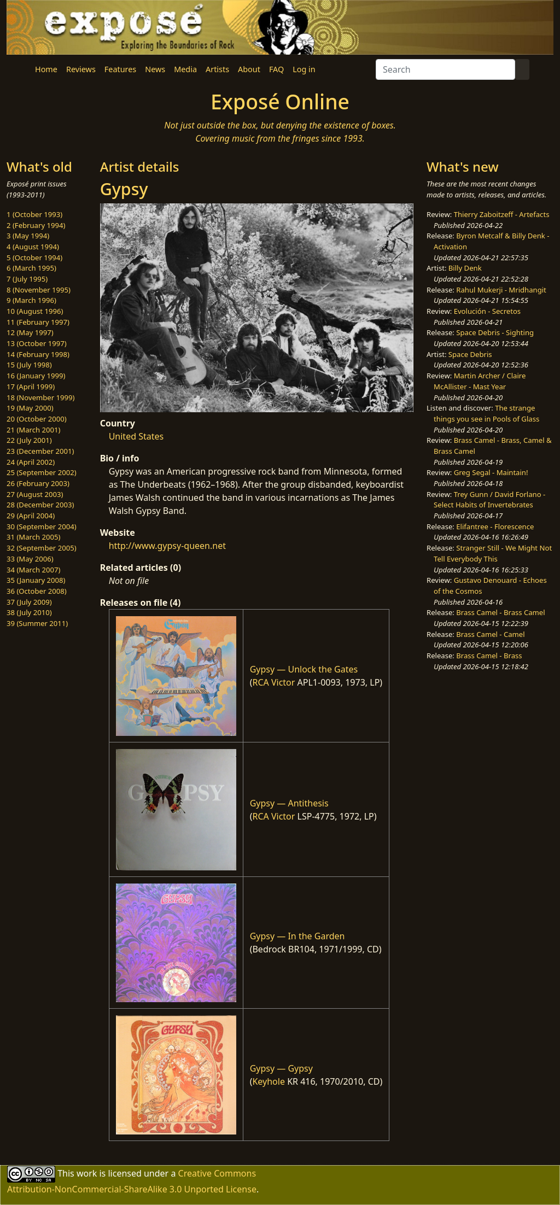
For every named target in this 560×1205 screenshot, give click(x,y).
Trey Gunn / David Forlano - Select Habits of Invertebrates (489, 499)
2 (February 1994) (36, 225)
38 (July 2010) (29, 612)
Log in (304, 69)
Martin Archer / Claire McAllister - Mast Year (480, 381)
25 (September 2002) (42, 472)
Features (120, 69)
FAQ (276, 69)
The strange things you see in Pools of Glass (486, 413)
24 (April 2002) (31, 462)
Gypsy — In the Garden (297, 936)
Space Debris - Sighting (495, 332)
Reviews (81, 69)
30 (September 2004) (42, 526)
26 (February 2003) (38, 483)
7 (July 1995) (27, 279)
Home (46, 69)
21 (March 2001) (33, 430)
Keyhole (268, 1081)
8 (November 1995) (39, 290)
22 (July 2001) (29, 440)
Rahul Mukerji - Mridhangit (501, 290)
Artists (217, 69)
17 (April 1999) (31, 386)
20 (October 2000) (37, 419)
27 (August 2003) (35, 494)
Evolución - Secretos (487, 311)
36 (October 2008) (37, 591)
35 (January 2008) (36, 580)
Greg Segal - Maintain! (491, 472)
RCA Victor (273, 682)
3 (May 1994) (28, 236)
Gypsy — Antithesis (289, 803)
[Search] (445, 69)
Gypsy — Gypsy (281, 1068)
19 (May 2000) (30, 408)
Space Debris (470, 354)
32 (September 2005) (42, 548)
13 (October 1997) (37, 343)
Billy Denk (465, 268)
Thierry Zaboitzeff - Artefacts (502, 214)
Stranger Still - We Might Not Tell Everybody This (493, 553)
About (249, 69)
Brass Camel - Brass (489, 655)
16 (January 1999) (36, 376)
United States (136, 436)
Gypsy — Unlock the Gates (304, 669)
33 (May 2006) (30, 559)
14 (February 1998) (38, 354)
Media (185, 69)
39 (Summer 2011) (37, 623)
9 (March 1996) (31, 300)
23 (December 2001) (40, 451)
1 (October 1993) (34, 214)
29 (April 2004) (31, 515)
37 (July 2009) (29, 602)
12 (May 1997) (30, 332)
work (87, 1173)
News (155, 69)
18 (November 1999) (41, 397)
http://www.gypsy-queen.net (167, 546)
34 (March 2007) (33, 570)
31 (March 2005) (33, 537)
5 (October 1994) (34, 257)
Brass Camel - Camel (490, 634)
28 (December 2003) (40, 505)
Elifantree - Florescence (495, 526)
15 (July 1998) (29, 365)
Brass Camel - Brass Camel (500, 612)
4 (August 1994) (33, 246)
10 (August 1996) (35, 311)
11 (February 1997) (38, 322)
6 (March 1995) (31, 268)
